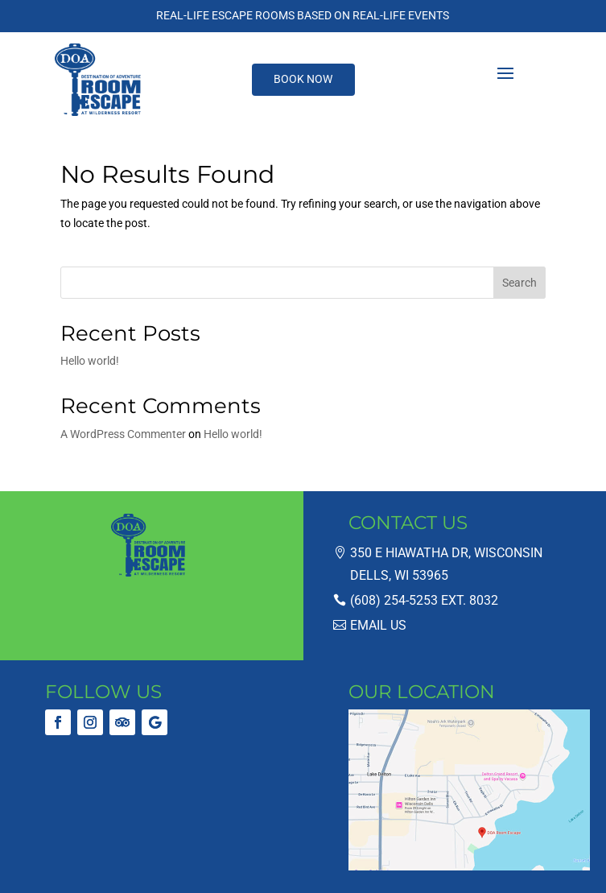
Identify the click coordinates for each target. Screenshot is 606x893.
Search (519, 282)
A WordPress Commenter (123, 434)
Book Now (303, 78)
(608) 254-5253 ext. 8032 (424, 600)
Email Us (378, 625)
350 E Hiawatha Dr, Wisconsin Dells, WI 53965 (446, 563)
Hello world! (89, 360)
